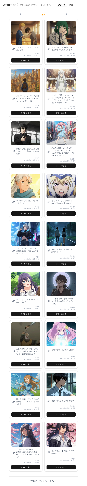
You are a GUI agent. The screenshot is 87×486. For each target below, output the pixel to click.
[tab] (20, 14)
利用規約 (33, 481)
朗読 (71, 5)
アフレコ (61, 5)
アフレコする (26, 60)
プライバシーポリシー (48, 481)
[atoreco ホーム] (10, 5)
